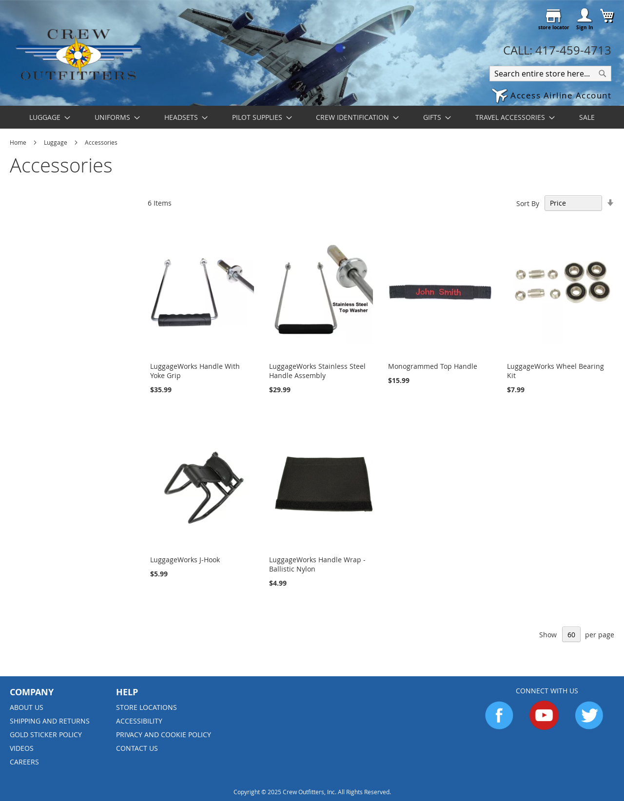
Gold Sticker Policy (46, 734)
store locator (553, 27)
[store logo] (78, 54)
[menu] (312, 117)
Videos (22, 748)
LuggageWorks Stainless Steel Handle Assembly (317, 371)
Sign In (584, 27)
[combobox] (550, 73)
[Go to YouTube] (544, 727)
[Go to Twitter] (588, 727)
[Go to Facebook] (499, 727)
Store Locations (146, 707)
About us (26, 707)
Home (19, 142)
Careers (24, 761)
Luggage (56, 142)
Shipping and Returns (50, 720)
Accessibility (139, 720)
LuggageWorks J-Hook (185, 559)
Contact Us (137, 748)
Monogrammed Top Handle (432, 366)
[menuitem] (46, 117)
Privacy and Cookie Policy (163, 734)
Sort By (527, 203)
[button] (551, 96)
